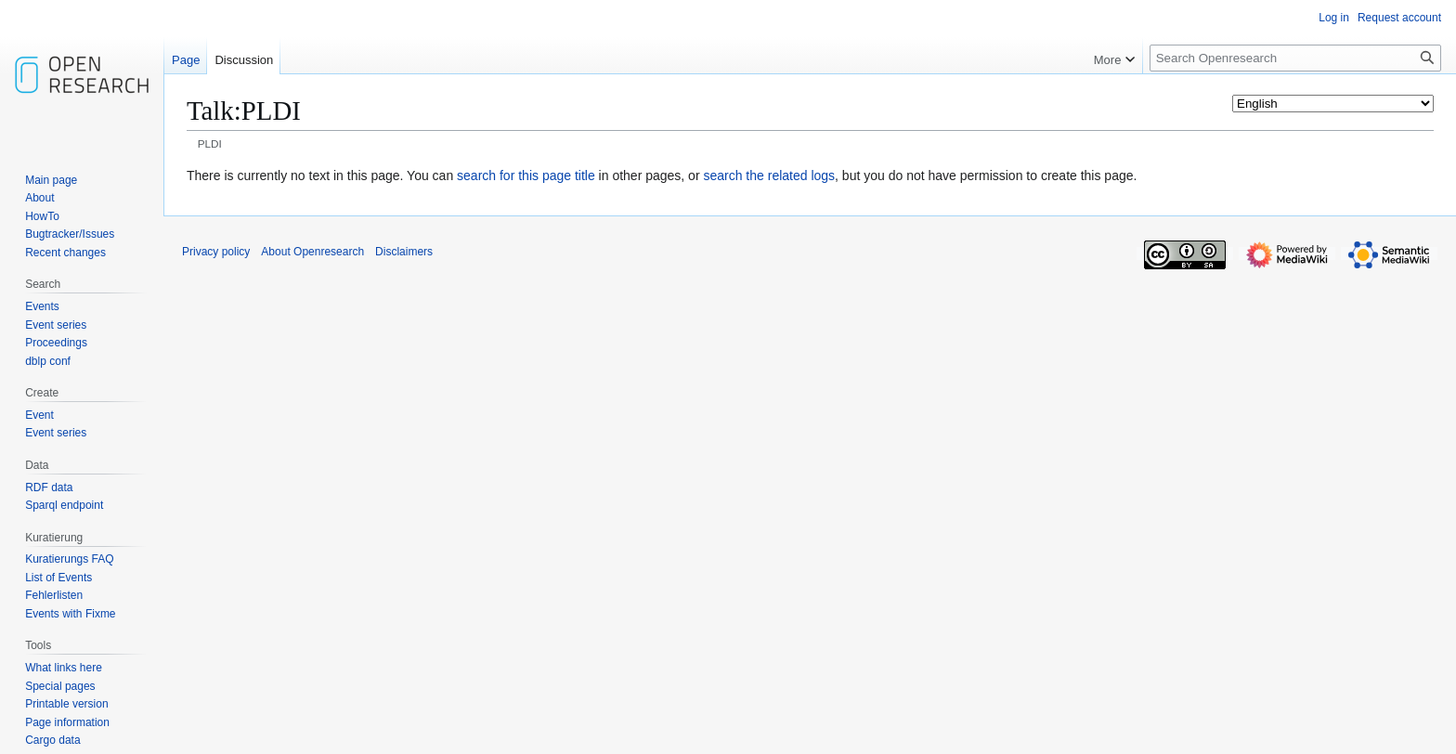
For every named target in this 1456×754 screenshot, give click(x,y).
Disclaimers (404, 251)
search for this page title (526, 175)
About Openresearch (312, 251)
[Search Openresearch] (1295, 58)
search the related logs (769, 175)
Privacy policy (216, 251)
